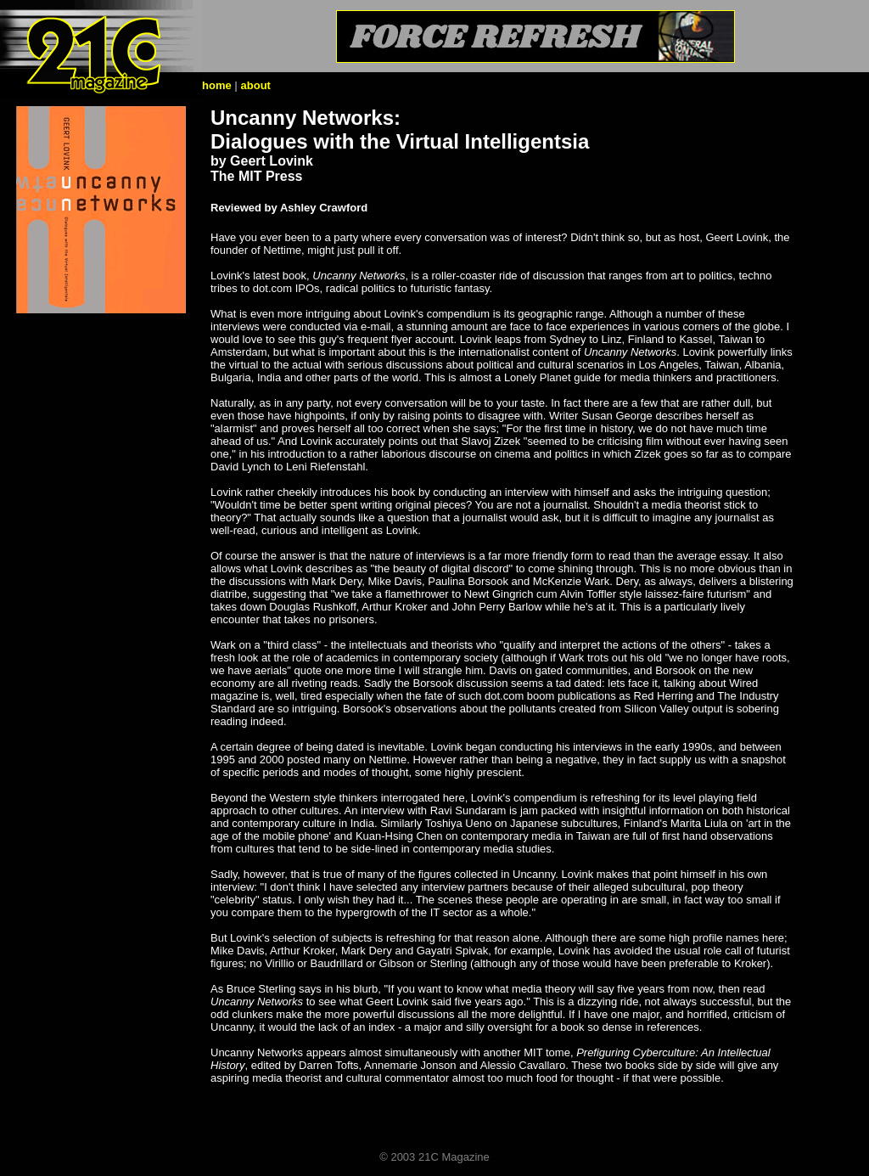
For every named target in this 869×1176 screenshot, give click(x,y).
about (256, 85)
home (217, 85)
